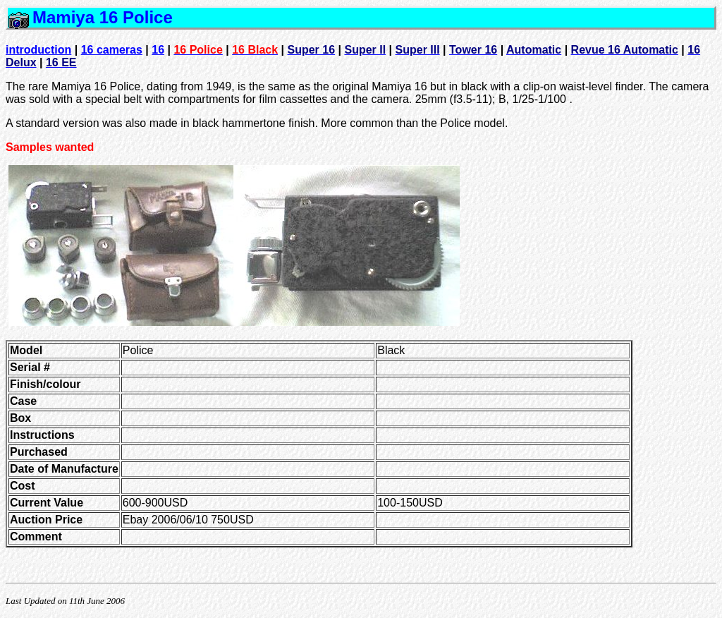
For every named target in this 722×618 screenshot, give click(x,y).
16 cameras (111, 50)
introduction (38, 50)
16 (158, 50)
